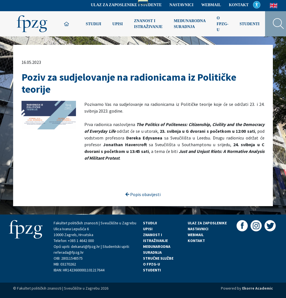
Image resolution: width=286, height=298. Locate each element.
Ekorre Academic (257, 288)
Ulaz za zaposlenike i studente (126, 5)
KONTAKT (196, 240)
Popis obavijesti (143, 194)
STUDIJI (150, 222)
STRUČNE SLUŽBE (158, 258)
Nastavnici (182, 5)
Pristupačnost (256, 5)
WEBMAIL (196, 234)
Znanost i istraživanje (148, 24)
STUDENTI (152, 270)
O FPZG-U (151, 264)
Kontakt (239, 5)
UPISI (147, 228)
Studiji (93, 24)
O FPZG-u (222, 24)
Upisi (117, 24)
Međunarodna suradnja (190, 24)
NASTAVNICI (198, 228)
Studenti (250, 24)
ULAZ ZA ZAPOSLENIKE (207, 222)
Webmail (211, 5)
